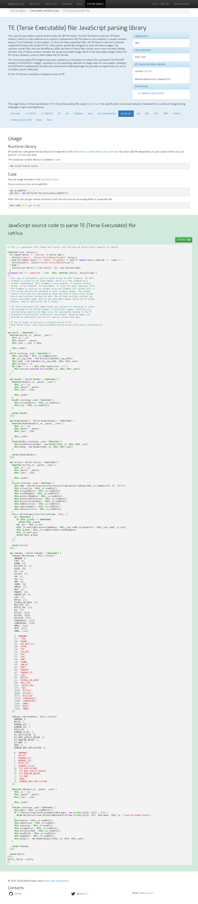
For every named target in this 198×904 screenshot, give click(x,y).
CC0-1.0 (147, 71)
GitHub (18, 893)
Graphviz (78, 113)
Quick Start (51, 3)
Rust (49, 120)
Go (67, 113)
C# (59, 113)
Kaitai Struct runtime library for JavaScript (95, 151)
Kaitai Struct (92, 104)
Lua (138, 113)
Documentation (182, 3)
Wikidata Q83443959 (152, 93)
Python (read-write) (21, 120)
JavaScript (126, 113)
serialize (22, 154)
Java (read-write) (107, 113)
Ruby (39, 120)
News (80, 3)
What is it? (35, 3)
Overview (15, 113)
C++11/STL (31, 113)
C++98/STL (47, 113)
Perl (156, 113)
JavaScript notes (50, 179)
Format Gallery (95, 3)
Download (67, 3)
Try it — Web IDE (160, 3)
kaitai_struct (146, 893)
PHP (166, 113)
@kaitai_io (82, 893)
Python (177, 113)
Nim (147, 113)
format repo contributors (55, 880)
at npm (56, 159)
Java (90, 113)
